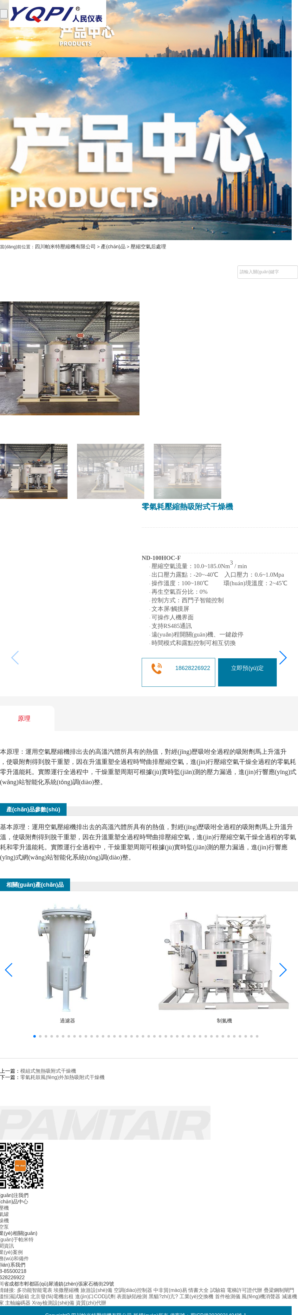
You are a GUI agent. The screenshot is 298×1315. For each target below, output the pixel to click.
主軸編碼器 (18, 1303)
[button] (282, 658)
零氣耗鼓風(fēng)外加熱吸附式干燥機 (62, 1077)
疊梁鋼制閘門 (279, 1290)
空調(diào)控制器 (133, 1290)
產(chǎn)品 (113, 246)
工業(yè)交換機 (197, 1296)
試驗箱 (218, 1290)
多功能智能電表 (35, 1290)
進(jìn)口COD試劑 (96, 1296)
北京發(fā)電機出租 (52, 1296)
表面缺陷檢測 (132, 1296)
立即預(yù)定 (247, 668)
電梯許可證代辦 (245, 1290)
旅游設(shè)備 (97, 1290)
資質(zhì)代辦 (91, 1303)
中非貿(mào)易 (170, 1290)
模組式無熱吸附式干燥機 (48, 1071)
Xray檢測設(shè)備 (54, 1303)
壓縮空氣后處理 (148, 246)
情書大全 (199, 1290)
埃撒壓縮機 (67, 1290)
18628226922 (192, 668)
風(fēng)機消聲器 (262, 1296)
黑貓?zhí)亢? (164, 1296)
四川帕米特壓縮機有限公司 (65, 246)
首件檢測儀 (228, 1296)
